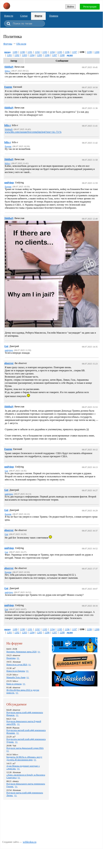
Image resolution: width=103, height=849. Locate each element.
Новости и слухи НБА (16, 664)
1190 (22, 52)
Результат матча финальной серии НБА (25, 748)
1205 (39, 55)
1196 (67, 52)
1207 (54, 55)
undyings (9, 182)
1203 (24, 55)
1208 (62, 55)
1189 (15, 52)
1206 (46, 55)
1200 (96, 52)
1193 (44, 52)
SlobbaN (8, 66)
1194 (52, 52)
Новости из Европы (15, 671)
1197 (74, 52)
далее (70, 55)
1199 (89, 52)
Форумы (7, 43)
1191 (30, 52)
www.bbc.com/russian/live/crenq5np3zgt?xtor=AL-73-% (33, 131)
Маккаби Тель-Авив (15, 677)
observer (9, 363)
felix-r (7, 125)
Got (6, 346)
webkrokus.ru (29, 841)
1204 (32, 55)
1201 (9, 55)
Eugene (8, 86)
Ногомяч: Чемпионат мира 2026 (21, 651)
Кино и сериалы (14, 683)
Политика (11, 658)
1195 (59, 52)
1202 (16, 55)
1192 (37, 52)
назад (7, 52)
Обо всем (21, 43)
